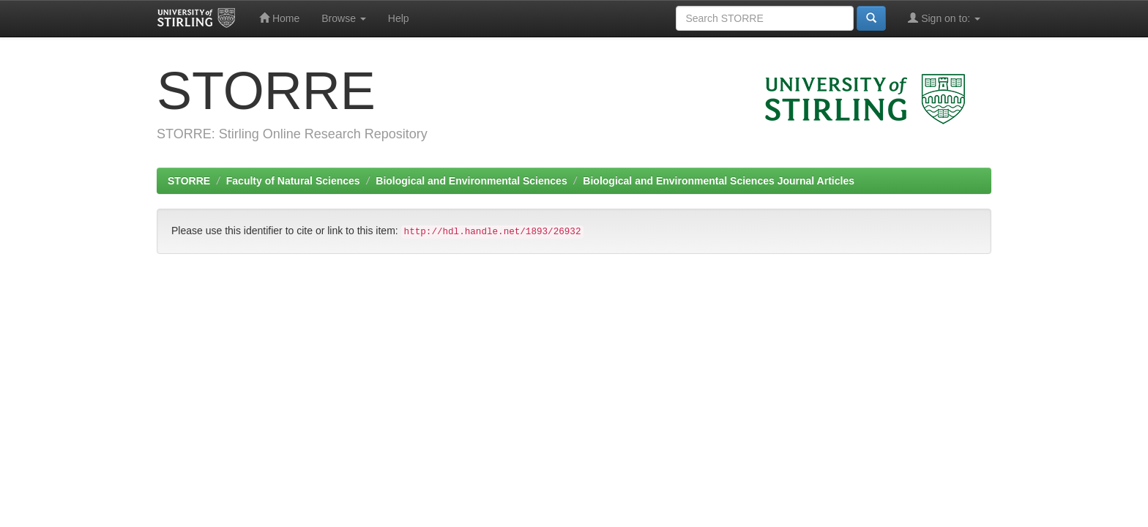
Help (398, 18)
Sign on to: (944, 18)
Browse (343, 18)
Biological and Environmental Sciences (471, 181)
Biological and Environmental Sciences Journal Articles (718, 181)
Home (279, 18)
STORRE (189, 181)
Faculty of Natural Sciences (293, 181)
